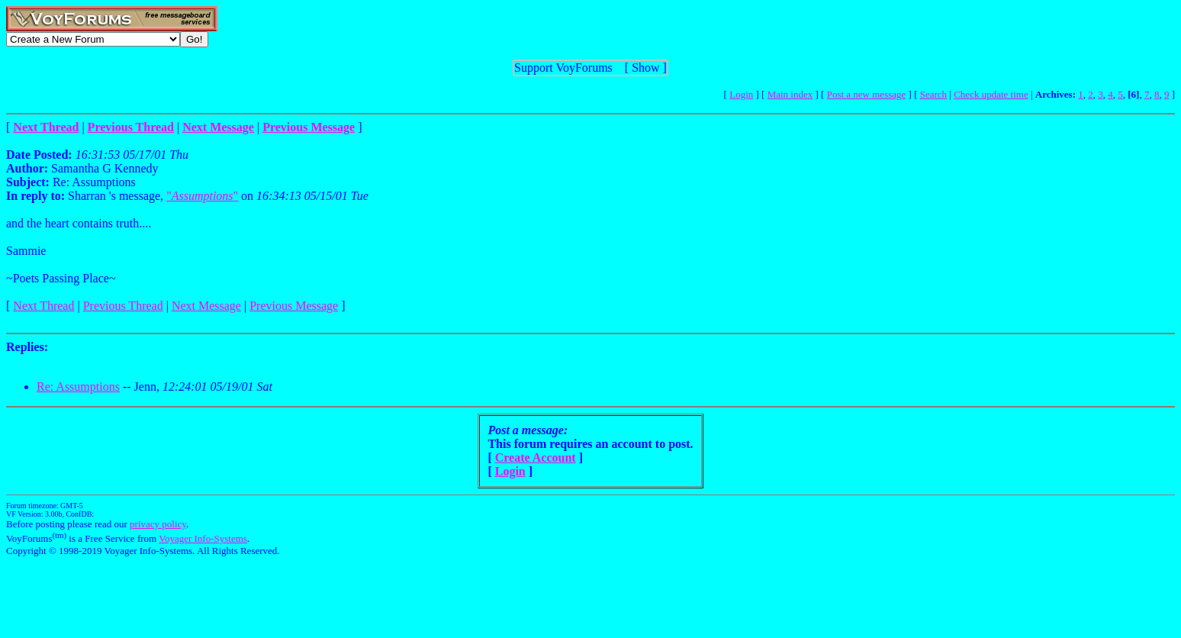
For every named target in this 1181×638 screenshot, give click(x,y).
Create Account (535, 457)
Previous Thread (123, 305)
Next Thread (43, 305)
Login (741, 94)
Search (933, 94)
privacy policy (158, 524)
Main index (790, 94)
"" (202, 195)
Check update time (991, 94)
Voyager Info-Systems (203, 538)
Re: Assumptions (78, 386)
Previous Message (293, 305)
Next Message (206, 305)
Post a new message (866, 94)
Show (645, 67)
